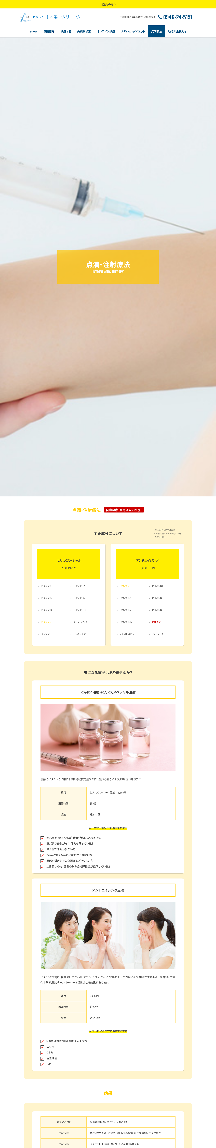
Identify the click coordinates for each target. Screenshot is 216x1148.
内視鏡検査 (84, 31)
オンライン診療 (106, 31)
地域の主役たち (177, 31)
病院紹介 (49, 31)
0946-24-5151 (175, 17)
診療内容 (65, 31)
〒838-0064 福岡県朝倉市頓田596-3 (137, 16)
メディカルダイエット (133, 31)
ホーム (33, 31)
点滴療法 (156, 31)
